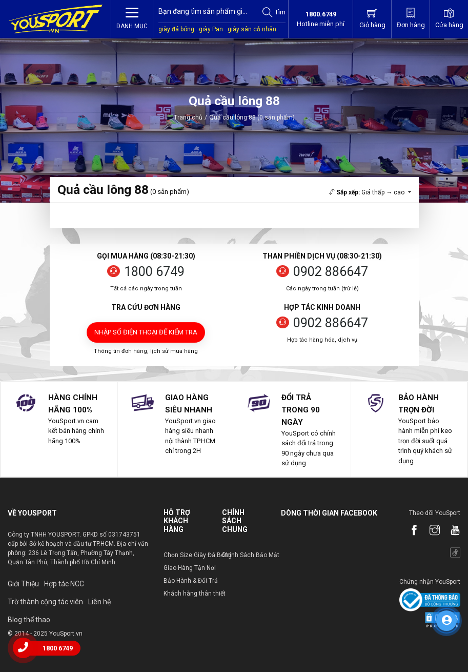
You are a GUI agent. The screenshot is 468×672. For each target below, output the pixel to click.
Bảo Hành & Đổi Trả (191, 580)
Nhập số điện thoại (145, 332)
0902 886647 (330, 271)
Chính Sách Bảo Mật (250, 555)
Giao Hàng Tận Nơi (190, 567)
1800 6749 (154, 271)
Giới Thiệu (23, 584)
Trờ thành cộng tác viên (45, 602)
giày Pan (211, 29)
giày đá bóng (176, 29)
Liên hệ (99, 602)
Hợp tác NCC (64, 584)
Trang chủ (188, 117)
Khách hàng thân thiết (195, 593)
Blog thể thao (29, 620)
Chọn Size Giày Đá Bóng (198, 555)
